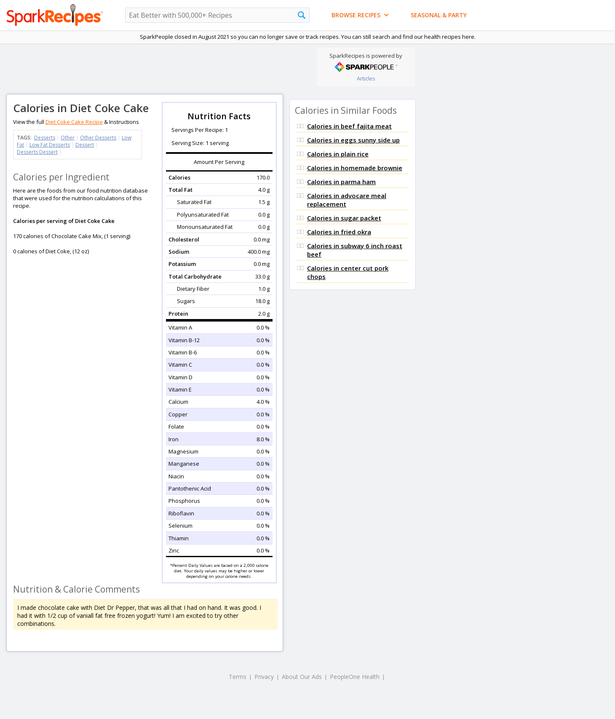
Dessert (84, 144)
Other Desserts (98, 137)
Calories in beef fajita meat (349, 126)
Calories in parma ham (341, 181)
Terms (237, 677)
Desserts (44, 137)
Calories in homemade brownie (354, 168)
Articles (366, 78)
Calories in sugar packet (344, 218)
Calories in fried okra (339, 232)
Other (68, 137)
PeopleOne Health (355, 677)
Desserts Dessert (37, 152)
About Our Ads (302, 677)
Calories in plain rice (338, 154)
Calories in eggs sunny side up (353, 140)
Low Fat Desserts (49, 144)
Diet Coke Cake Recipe (74, 122)
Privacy (264, 677)
